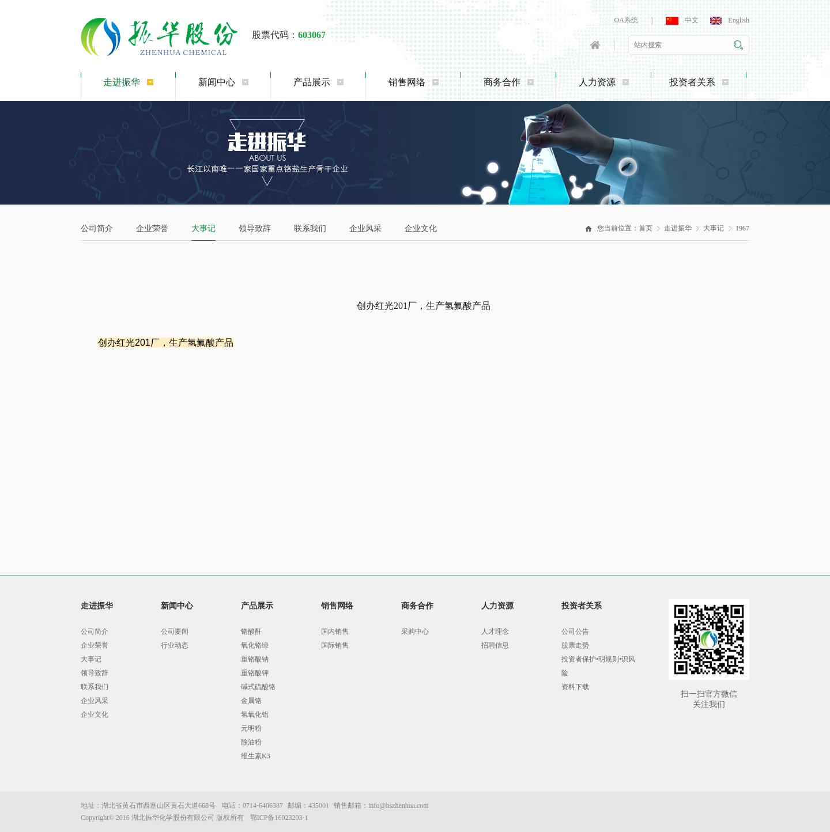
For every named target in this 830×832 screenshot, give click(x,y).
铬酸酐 (251, 631)
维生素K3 (255, 756)
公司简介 (97, 228)
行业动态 (174, 645)
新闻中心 (223, 82)
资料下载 (575, 687)
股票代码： (289, 35)
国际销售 (335, 645)
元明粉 (251, 728)
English (729, 20)
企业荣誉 (152, 228)
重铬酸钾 (255, 673)
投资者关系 (699, 82)
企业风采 (365, 228)
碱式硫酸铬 (258, 687)
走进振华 (128, 82)
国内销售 (335, 631)
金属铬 (251, 701)
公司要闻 (174, 631)
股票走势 (575, 645)
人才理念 (495, 631)
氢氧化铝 (255, 714)
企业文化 (421, 228)
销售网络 (413, 82)
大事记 (203, 228)
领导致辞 (255, 228)
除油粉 (251, 742)
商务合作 (509, 82)
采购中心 (415, 631)
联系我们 (310, 228)
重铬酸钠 (255, 659)
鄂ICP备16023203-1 (279, 818)
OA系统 (626, 20)
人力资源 (604, 82)
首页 (645, 228)
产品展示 (318, 82)
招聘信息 (495, 645)
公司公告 (575, 631)
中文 (682, 20)
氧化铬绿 (255, 645)
